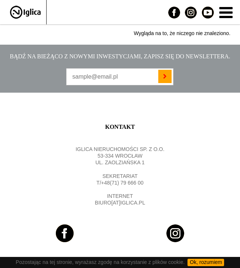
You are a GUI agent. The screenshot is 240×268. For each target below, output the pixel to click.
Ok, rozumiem (206, 262)
